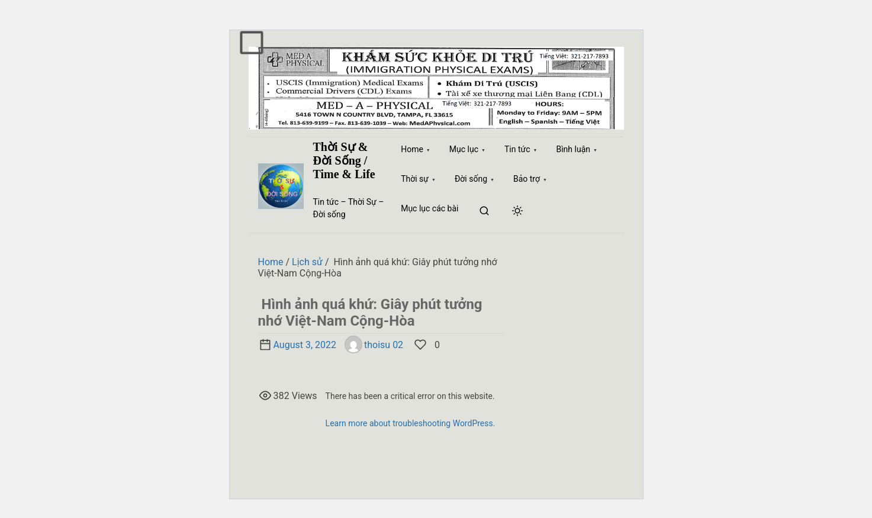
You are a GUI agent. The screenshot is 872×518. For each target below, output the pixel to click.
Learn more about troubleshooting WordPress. (410, 423)
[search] (484, 212)
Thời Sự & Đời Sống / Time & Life (344, 160)
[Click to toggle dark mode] (517, 212)
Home (271, 262)
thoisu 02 (374, 344)
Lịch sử (307, 262)
